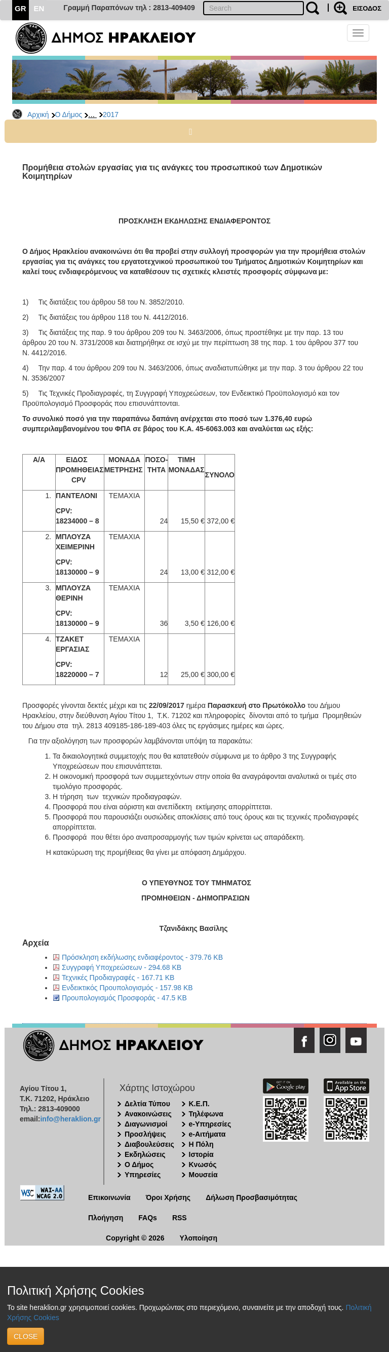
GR (20, 8)
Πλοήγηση (105, 1218)
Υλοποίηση (198, 1238)
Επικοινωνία (109, 1197)
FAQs (147, 1218)
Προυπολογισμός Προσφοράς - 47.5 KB (124, 998)
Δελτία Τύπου (147, 1104)
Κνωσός (203, 1164)
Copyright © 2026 (135, 1238)
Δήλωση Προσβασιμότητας (251, 1197)
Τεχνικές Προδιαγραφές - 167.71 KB (118, 977)
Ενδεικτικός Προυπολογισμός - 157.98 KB (127, 988)
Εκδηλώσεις (145, 1154)
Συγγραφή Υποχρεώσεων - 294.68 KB (121, 967)
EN (39, 8)
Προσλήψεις (145, 1134)
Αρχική (38, 114)
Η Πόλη (201, 1144)
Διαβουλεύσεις (149, 1144)
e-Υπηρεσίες (210, 1124)
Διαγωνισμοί (146, 1124)
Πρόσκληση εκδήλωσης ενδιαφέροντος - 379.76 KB (142, 957)
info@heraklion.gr (70, 1119)
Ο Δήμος (69, 114)
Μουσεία (203, 1175)
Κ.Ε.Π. (199, 1104)
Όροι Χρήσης (168, 1197)
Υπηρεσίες (143, 1175)
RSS (179, 1218)
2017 (111, 114)
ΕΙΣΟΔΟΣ (367, 8)
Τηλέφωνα (206, 1114)
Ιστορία (201, 1154)
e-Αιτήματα (207, 1134)
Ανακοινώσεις (148, 1114)
